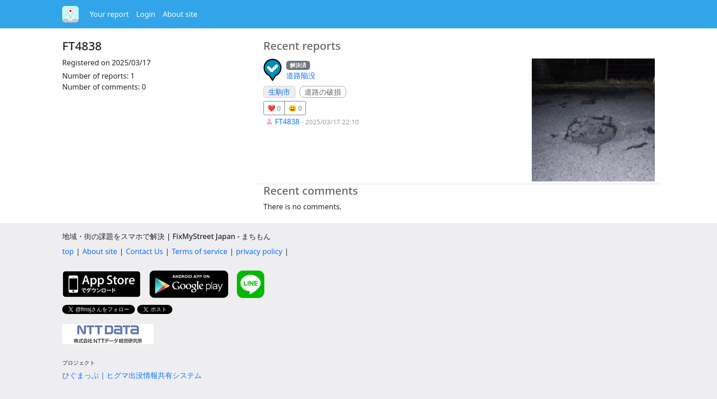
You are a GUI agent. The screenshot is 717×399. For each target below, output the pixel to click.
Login (145, 14)
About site (180, 14)
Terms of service (199, 251)
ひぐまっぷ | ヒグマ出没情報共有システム (132, 375)
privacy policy (259, 251)
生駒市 (279, 92)
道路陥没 (301, 75)
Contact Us (144, 251)
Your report (109, 14)
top (68, 251)
